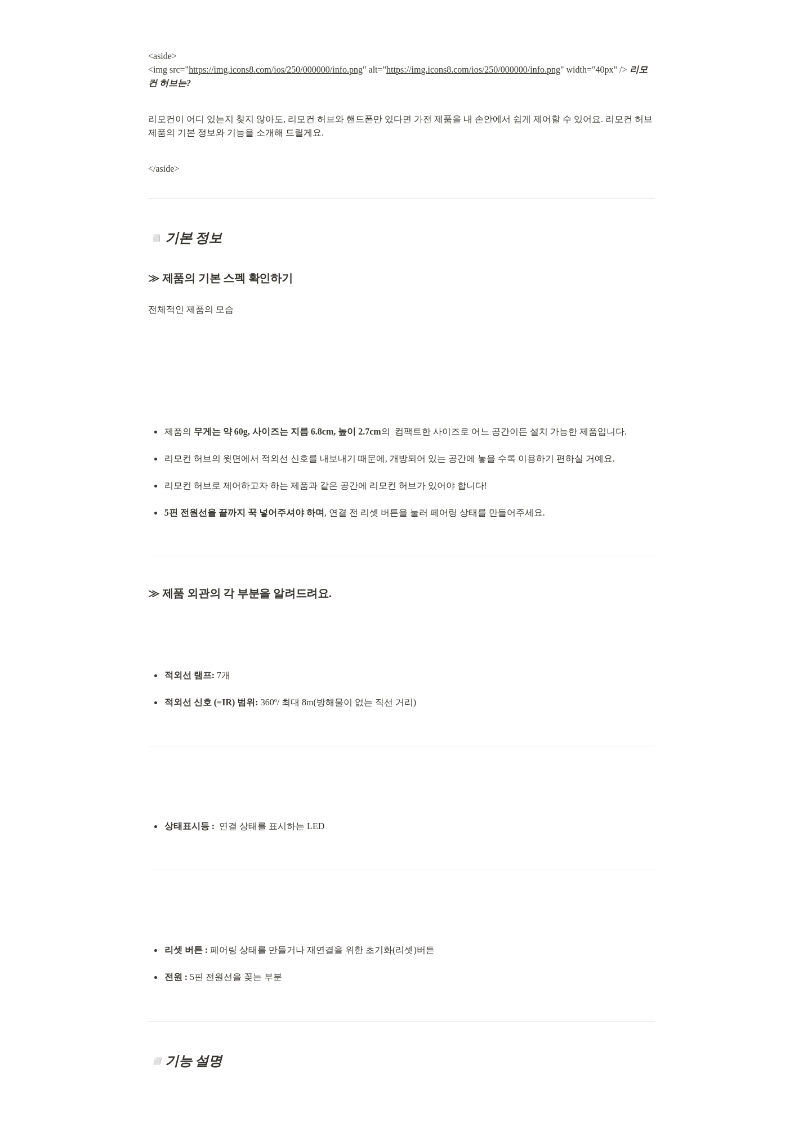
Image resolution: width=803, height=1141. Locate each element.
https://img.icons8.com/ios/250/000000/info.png (276, 69)
